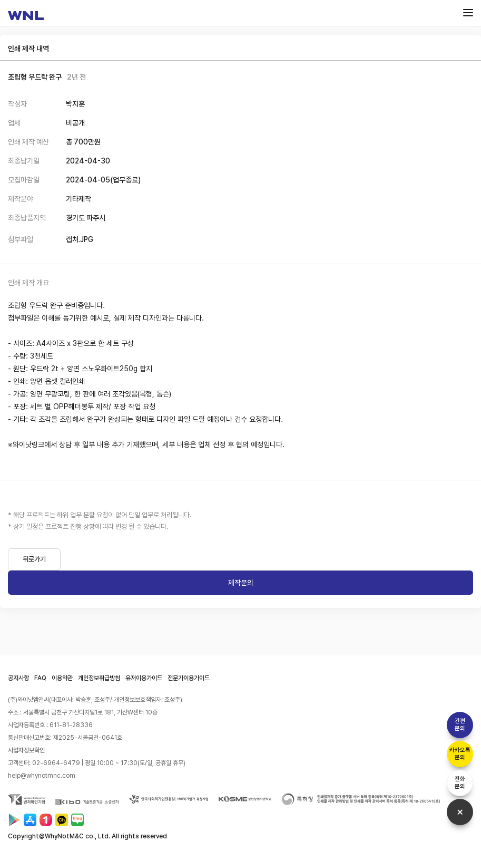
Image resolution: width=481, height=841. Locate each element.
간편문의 (460, 725)
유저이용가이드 (143, 678)
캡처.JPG (79, 239)
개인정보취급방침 (99, 678)
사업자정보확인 (26, 750)
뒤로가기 (34, 559)
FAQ (40, 678)
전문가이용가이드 (189, 678)
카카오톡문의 (459, 754)
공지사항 (18, 678)
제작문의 (240, 582)
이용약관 (62, 678)
